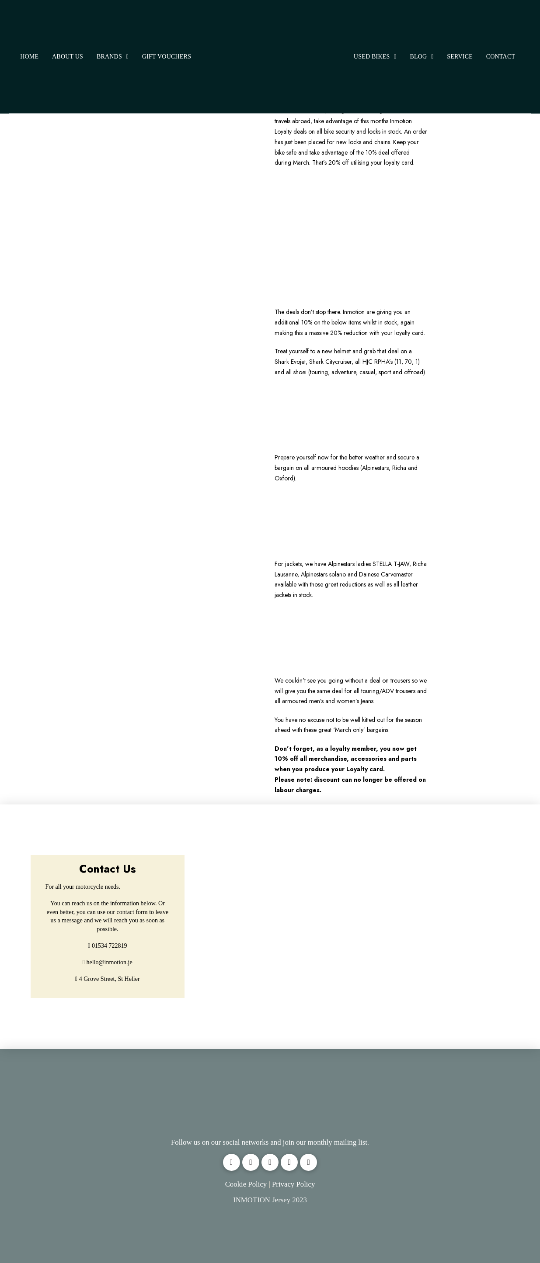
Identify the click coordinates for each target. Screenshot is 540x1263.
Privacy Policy (293, 1184)
